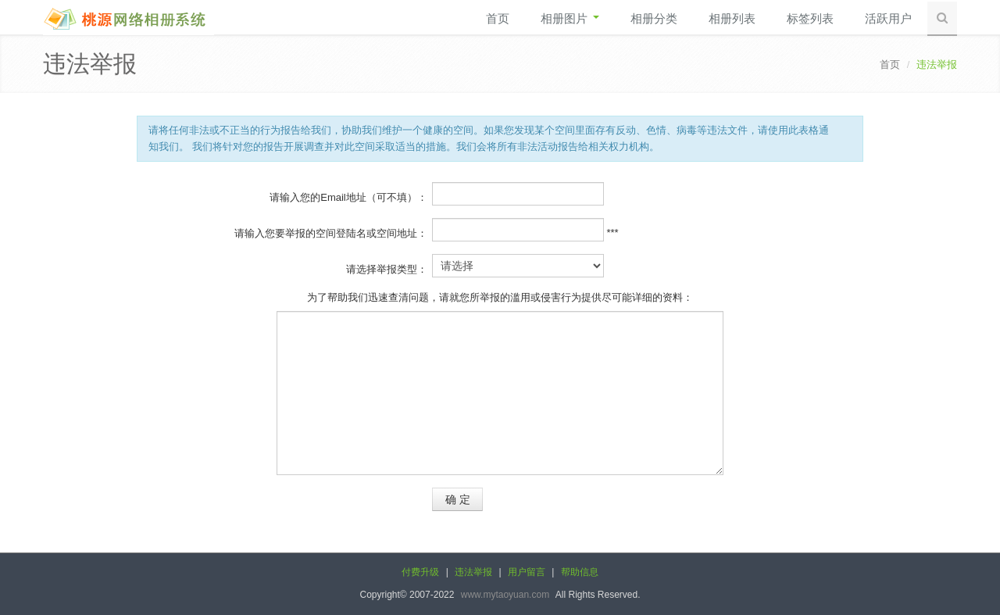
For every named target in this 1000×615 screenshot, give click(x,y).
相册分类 (653, 18)
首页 (497, 18)
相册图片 (570, 18)
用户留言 (526, 572)
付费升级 (420, 572)
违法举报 (473, 572)
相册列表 (732, 18)
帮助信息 (579, 572)
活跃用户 (888, 18)
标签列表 (810, 18)
